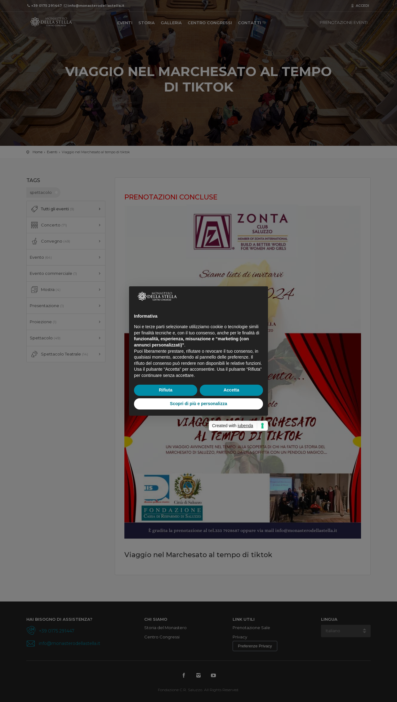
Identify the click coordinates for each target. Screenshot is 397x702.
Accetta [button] (231, 389)
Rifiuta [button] (165, 389)
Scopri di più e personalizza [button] (198, 403)
